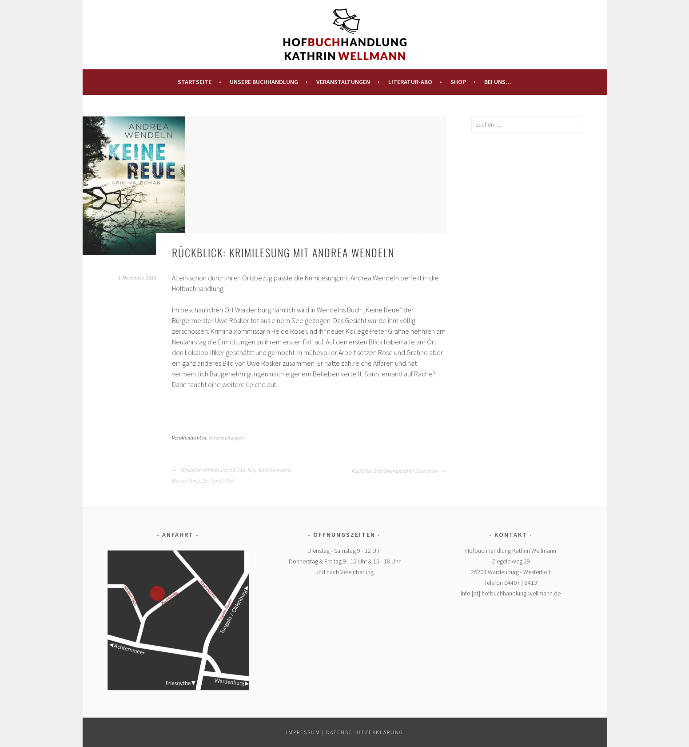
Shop (458, 82)
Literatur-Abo (410, 82)
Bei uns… (498, 82)
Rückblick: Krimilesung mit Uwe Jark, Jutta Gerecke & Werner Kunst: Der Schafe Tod (231, 475)
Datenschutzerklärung (364, 732)
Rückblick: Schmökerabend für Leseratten (399, 470)
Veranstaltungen (343, 82)
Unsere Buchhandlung (264, 82)
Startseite (194, 82)
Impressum (303, 732)
